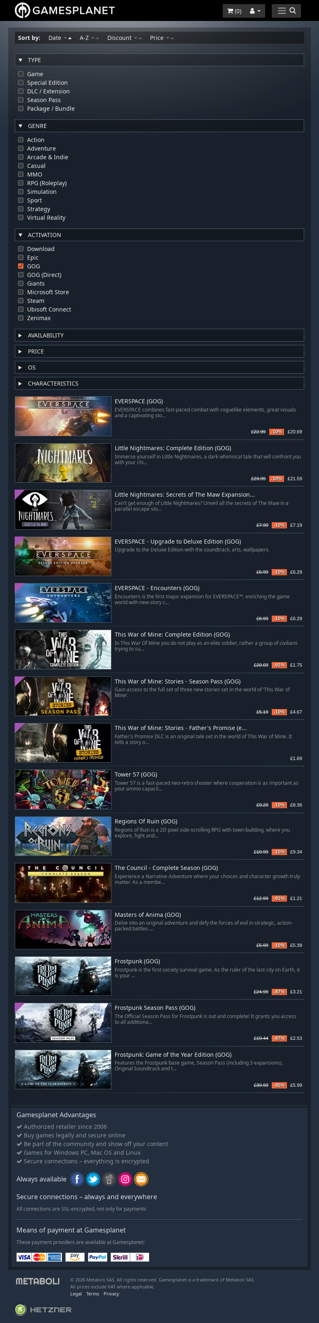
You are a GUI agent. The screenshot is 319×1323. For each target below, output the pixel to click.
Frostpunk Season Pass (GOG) (155, 1007)
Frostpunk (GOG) (137, 961)
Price (162, 38)
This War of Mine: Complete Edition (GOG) (172, 634)
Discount (124, 38)
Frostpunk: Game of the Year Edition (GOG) (173, 1054)
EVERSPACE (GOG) (139, 401)
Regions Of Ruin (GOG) (146, 821)
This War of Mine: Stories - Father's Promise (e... (181, 728)
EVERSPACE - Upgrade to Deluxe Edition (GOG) (178, 541)
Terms (92, 1293)
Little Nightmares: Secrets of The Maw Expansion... (185, 494)
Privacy (111, 1293)
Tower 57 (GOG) (136, 774)
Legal (76, 1293)
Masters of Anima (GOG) (148, 914)
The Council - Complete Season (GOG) (166, 868)
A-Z (89, 38)
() (234, 11)
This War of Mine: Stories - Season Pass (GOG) (177, 681)
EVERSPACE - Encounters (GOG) (157, 588)
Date (60, 38)
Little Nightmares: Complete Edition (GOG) (173, 448)
